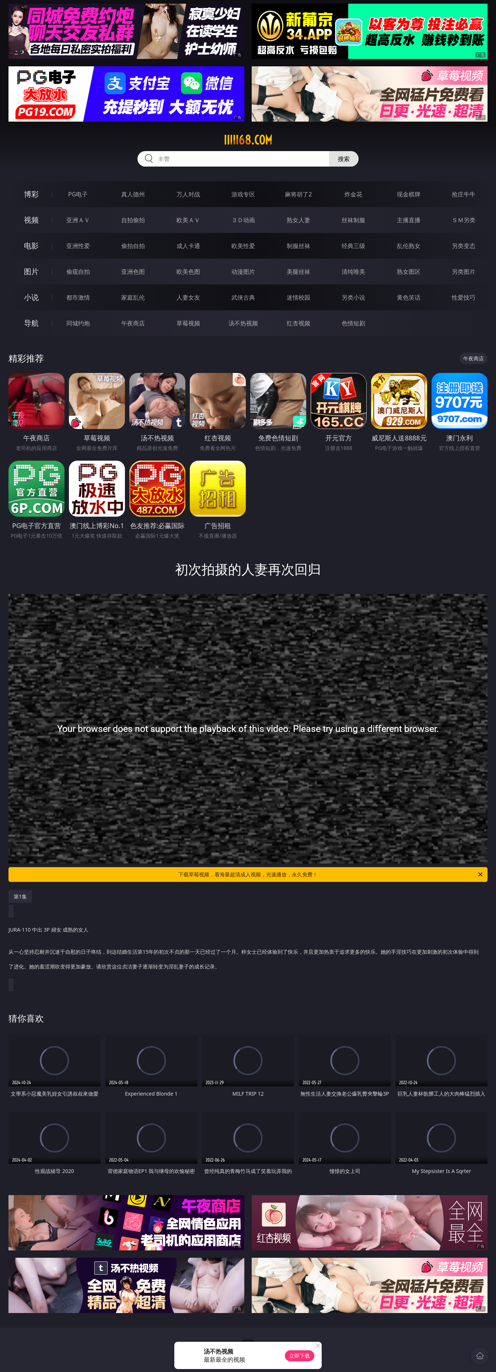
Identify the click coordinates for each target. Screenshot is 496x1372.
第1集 (20, 896)
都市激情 (78, 297)
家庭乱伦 (133, 297)
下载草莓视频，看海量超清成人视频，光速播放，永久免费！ (331, 874)
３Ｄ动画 (243, 220)
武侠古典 (243, 297)
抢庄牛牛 (463, 194)
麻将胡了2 (298, 194)
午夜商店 (133, 323)
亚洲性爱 (78, 246)
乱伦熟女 (408, 246)
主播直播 (408, 220)
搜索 (344, 159)
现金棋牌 (408, 194)
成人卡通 (188, 246)
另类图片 (463, 272)
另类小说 (353, 297)
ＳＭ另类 (463, 220)
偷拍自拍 (133, 246)
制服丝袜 (298, 246)
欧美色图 (188, 272)
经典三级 (353, 246)
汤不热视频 (243, 323)
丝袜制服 (353, 220)
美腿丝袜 (298, 272)
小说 (31, 297)
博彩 (31, 194)
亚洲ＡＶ (78, 220)
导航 (31, 323)
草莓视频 (188, 323)
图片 (31, 271)
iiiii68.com (248, 140)
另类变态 (463, 246)
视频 (31, 220)
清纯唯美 (353, 272)
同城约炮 (78, 323)
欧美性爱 (243, 246)
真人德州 (133, 194)
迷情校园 (298, 297)
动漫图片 (243, 272)
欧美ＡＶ (188, 220)
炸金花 (353, 194)
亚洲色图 (133, 272)
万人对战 (188, 194)
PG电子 (78, 194)
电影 (31, 246)
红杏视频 (298, 323)
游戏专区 (243, 194)
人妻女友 (188, 297)
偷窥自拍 (78, 272)
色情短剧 (353, 323)
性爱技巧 (463, 297)
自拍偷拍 (133, 220)
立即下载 (299, 1355)
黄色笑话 (408, 297)
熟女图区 (408, 272)
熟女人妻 (298, 220)
